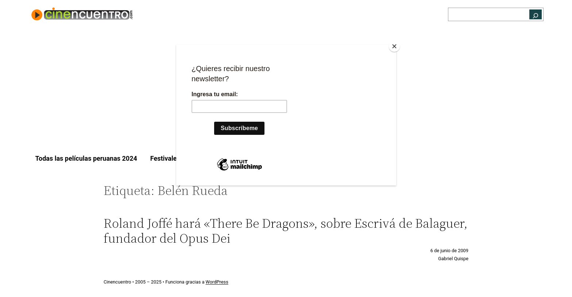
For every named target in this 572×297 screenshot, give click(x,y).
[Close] (394, 46)
